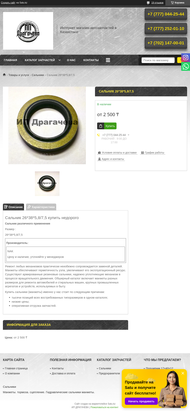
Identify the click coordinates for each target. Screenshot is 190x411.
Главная (10, 60)
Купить (110, 126)
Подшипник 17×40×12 (159, 368)
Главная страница (16, 368)
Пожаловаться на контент (104, 407)
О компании (12, 373)
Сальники (38, 75)
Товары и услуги (18, 75)
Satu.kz (111, 403)
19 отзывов (157, 2)
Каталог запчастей (40, 60)
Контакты (90, 60)
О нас (71, 60)
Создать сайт (8, 2)
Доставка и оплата (63, 373)
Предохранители (109, 373)
